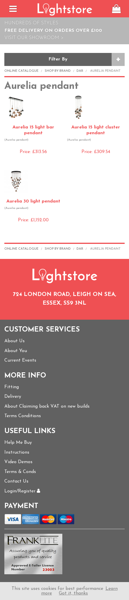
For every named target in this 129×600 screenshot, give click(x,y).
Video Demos (18, 462)
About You (15, 351)
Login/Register (22, 491)
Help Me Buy (18, 442)
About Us (14, 341)
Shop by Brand (58, 71)
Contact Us (16, 481)
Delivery (12, 396)
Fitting (11, 387)
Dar (80, 71)
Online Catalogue (21, 71)
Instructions (16, 452)
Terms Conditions (22, 416)
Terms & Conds (20, 472)
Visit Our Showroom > (33, 38)
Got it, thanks (73, 593)
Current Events (20, 360)
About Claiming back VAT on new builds (47, 406)
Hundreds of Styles (31, 23)
